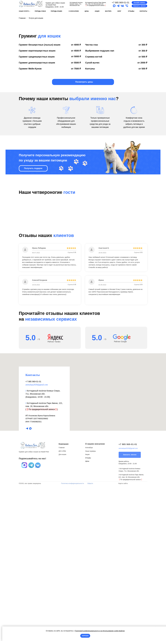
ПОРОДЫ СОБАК (40, 11)
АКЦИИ (97, 11)
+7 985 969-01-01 (120, 2)
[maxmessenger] (30, 580)
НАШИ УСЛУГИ (24, 11)
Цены (87, 613)
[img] (30, 4)
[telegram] (27, 580)
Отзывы (88, 610)
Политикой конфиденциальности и (87, 631)
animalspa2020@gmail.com (36, 537)
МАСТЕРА (108, 11)
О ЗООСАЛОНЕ (74, 11)
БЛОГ (119, 11)
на (101, 631)
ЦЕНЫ (87, 11)
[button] (139, 2)
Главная (22, 18)
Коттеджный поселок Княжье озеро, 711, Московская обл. (76, 4)
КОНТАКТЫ (143, 11)
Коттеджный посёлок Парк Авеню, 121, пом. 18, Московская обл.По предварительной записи (95, 4)
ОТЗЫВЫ (131, 11)
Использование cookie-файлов (113, 631)
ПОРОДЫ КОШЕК (56, 11)
